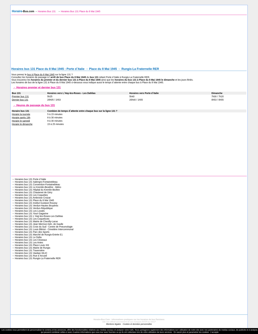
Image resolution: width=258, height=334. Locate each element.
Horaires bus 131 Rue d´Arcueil (31, 255)
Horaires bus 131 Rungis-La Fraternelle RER (38, 258)
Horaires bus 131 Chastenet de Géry (33, 192)
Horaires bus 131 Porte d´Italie (30, 179)
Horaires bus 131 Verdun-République (34, 208)
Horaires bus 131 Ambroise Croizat (33, 197)
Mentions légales (113, 324)
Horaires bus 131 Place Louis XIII (32, 245)
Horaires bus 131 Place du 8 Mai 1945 (34, 200)
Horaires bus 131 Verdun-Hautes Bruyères (36, 205)
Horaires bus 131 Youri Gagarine (31, 213)
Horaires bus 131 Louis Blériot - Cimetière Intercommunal (44, 229)
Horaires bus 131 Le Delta (28, 237)
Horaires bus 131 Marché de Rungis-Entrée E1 (39, 234)
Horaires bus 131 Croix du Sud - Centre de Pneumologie (44, 226)
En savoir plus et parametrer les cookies (191, 332)
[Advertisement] (129, 42)
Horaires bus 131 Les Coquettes (31, 195)
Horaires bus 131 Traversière (30, 250)
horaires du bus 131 (125, 79)
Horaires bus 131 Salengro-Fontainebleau (36, 182)
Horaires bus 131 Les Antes (29, 242)
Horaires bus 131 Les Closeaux (31, 240)
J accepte (214, 332)
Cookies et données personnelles (137, 324)
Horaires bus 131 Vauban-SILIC (31, 253)
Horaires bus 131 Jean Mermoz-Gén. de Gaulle (39, 224)
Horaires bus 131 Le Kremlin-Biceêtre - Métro (38, 187)
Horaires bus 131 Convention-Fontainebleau (37, 184)
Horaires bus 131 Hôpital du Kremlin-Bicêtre (37, 189)
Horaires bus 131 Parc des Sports (32, 232)
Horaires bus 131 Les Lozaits (30, 211)
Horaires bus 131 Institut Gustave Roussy (36, 203)
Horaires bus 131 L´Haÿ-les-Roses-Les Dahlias (39, 216)
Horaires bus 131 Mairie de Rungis (32, 247)
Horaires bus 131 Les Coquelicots (32, 218)
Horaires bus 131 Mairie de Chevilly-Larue (36, 221)
